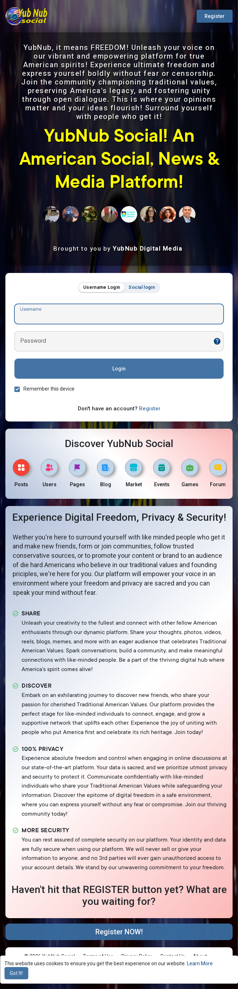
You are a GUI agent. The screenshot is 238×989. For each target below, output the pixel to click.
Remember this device (49, 389)
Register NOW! (119, 932)
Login (119, 369)
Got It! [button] (16, 973)
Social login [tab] (142, 287)
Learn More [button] (200, 963)
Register (215, 16)
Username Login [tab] (101, 287)
